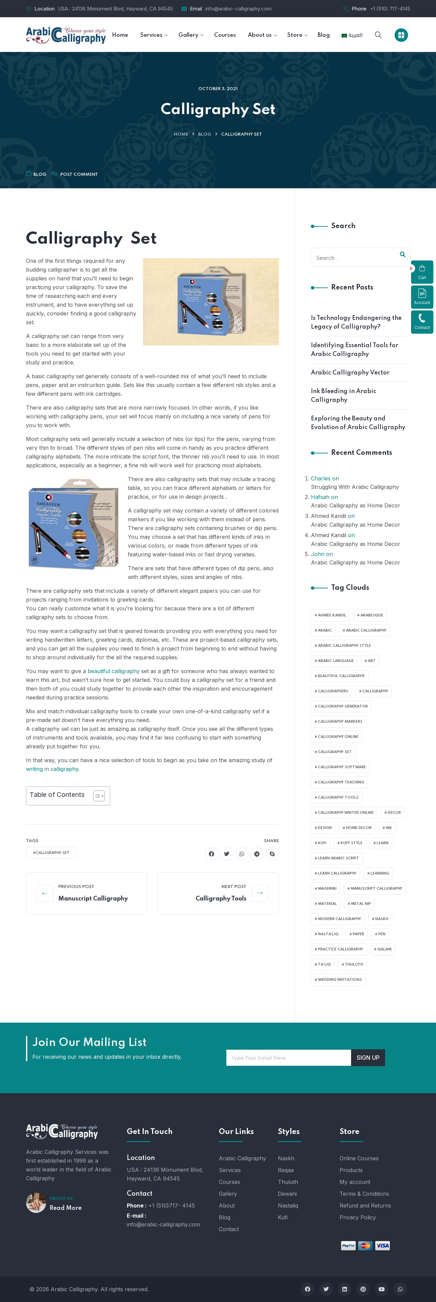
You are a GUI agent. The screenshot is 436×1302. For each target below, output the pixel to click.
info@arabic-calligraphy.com (238, 8)
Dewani (287, 1193)
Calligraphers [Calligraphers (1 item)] (333, 691)
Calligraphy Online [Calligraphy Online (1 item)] (338, 737)
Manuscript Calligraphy (93, 899)
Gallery (228, 1193)
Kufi (283, 1217)
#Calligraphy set (51, 853)
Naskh (286, 1158)
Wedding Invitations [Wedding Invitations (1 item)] (340, 980)
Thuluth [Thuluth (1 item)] (354, 965)
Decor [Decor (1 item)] (394, 813)
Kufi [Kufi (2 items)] (322, 843)
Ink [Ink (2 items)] (389, 828)
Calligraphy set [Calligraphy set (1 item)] (335, 752)
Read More (66, 1208)
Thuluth (288, 1182)
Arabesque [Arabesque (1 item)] (371, 615)
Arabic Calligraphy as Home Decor (355, 505)
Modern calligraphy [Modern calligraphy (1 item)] (339, 919)
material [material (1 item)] (327, 904)
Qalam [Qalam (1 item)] (384, 949)
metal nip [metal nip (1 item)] (361, 904)
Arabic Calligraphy (242, 1158)
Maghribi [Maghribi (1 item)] (327, 889)
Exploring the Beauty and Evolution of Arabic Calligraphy (358, 423)
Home (181, 134)
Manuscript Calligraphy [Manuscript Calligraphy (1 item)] (376, 889)
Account (422, 296)
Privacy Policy (358, 1217)
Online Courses (359, 1158)
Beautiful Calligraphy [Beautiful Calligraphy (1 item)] (341, 676)
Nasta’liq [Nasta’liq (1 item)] (328, 934)
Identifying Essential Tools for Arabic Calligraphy (354, 349)
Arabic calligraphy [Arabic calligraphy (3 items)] (366, 631)
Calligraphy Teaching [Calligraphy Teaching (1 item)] (341, 782)
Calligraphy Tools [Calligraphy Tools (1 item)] (338, 798)
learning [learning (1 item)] (380, 873)
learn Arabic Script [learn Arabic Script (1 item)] (338, 858)
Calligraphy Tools (221, 899)
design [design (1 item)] (325, 828)
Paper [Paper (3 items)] (358, 934)
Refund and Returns (365, 1205)
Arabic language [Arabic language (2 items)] (336, 661)
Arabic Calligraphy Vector (350, 373)
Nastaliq (288, 1205)
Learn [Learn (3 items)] (382, 843)
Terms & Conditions (364, 1193)
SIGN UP (368, 1057)
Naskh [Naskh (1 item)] (381, 919)
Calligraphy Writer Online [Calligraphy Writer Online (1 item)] (346, 813)
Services (230, 1170)
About (227, 1205)
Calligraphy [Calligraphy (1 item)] (375, 691)
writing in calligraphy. (53, 769)
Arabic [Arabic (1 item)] (325, 631)
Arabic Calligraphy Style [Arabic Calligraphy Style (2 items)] (344, 646)
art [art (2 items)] (372, 661)
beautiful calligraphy (113, 671)
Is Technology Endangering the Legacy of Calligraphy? (356, 322)
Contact (422, 321)
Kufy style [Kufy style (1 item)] (351, 843)
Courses (229, 1182)
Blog (204, 134)
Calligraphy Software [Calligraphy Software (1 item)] (342, 767)
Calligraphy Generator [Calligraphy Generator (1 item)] (343, 706)
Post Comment (79, 174)
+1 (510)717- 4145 (171, 1205)
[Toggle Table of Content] (95, 796)
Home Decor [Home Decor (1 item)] (359, 828)
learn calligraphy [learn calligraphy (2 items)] (337, 873)
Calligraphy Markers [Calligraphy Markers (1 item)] (340, 722)
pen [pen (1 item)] (381, 934)
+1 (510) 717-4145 (390, 8)
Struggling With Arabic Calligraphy (355, 486)
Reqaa (286, 1170)
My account (355, 1182)
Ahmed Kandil (328, 516)
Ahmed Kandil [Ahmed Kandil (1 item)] (332, 615)
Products (351, 1170)
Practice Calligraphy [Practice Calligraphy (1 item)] (340, 949)
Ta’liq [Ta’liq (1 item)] (324, 965)
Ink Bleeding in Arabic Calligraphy (343, 395)
